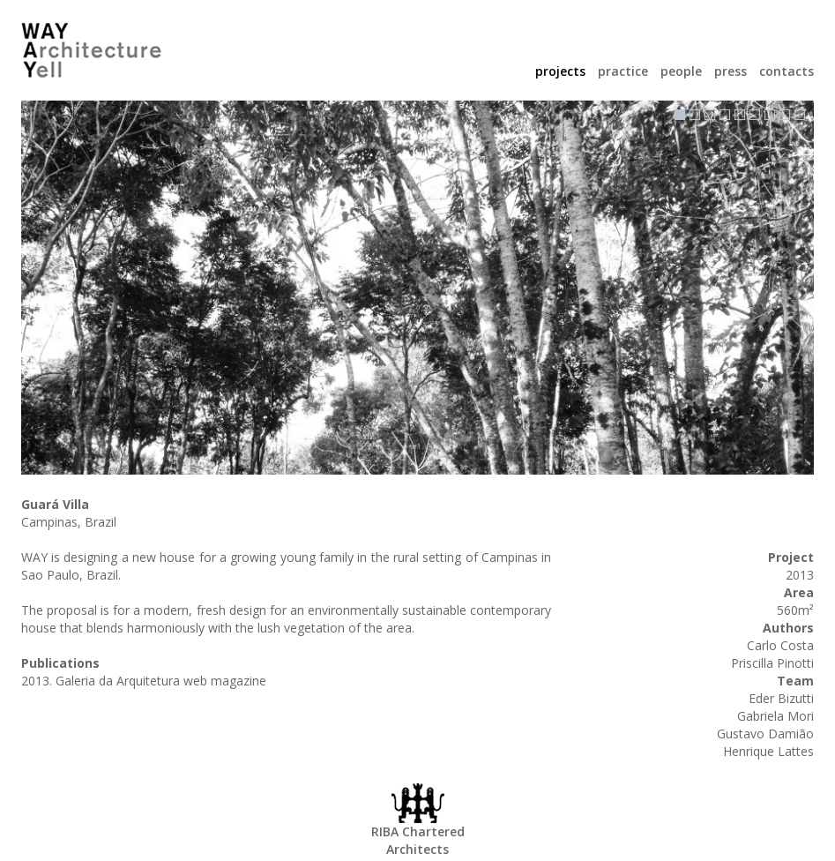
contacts (786, 71)
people (682, 71)
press (732, 71)
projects (562, 71)
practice (625, 71)
